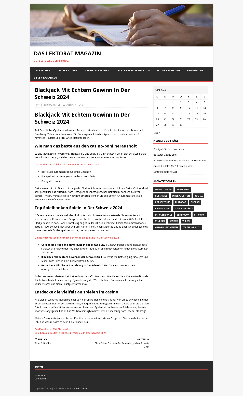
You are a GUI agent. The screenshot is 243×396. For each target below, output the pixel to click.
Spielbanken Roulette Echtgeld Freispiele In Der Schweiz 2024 (70, 333)
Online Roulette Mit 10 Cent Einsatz (172, 166)
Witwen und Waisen (166, 227)
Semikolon (183, 214)
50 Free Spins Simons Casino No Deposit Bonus (179, 160)
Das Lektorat (43, 70)
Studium (160, 221)
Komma (199, 195)
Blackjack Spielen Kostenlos (168, 149)
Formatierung (163, 189)
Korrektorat (162, 202)
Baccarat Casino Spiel (165, 154)
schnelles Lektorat (97, 70)
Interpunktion (181, 195)
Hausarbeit (183, 189)
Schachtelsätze (183, 208)
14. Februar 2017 (47, 104)
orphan (195, 202)
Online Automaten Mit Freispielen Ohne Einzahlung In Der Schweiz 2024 (77, 237)
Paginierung (195, 70)
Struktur (199, 214)
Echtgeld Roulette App (165, 171)
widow (186, 221)
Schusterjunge (163, 214)
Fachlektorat (68, 70)
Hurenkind (161, 195)
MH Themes (81, 388)
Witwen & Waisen (168, 70)
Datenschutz (41, 378)
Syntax (173, 221)
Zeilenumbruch (191, 227)
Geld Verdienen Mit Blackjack (52, 329)
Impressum (40, 375)
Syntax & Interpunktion (134, 70)
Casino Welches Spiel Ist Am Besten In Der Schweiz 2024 (67, 164)
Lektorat (180, 202)
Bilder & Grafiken (45, 77)
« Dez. (156, 132)
